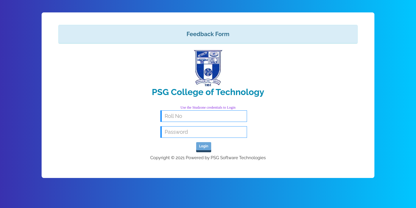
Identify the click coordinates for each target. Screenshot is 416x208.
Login (203, 146)
